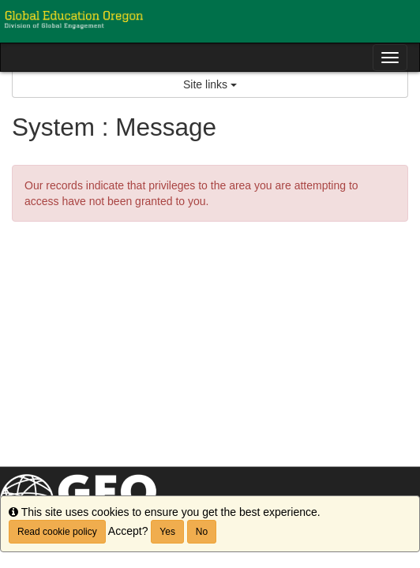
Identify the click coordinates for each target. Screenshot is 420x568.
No (202, 531)
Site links (210, 84)
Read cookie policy (57, 531)
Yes (167, 531)
